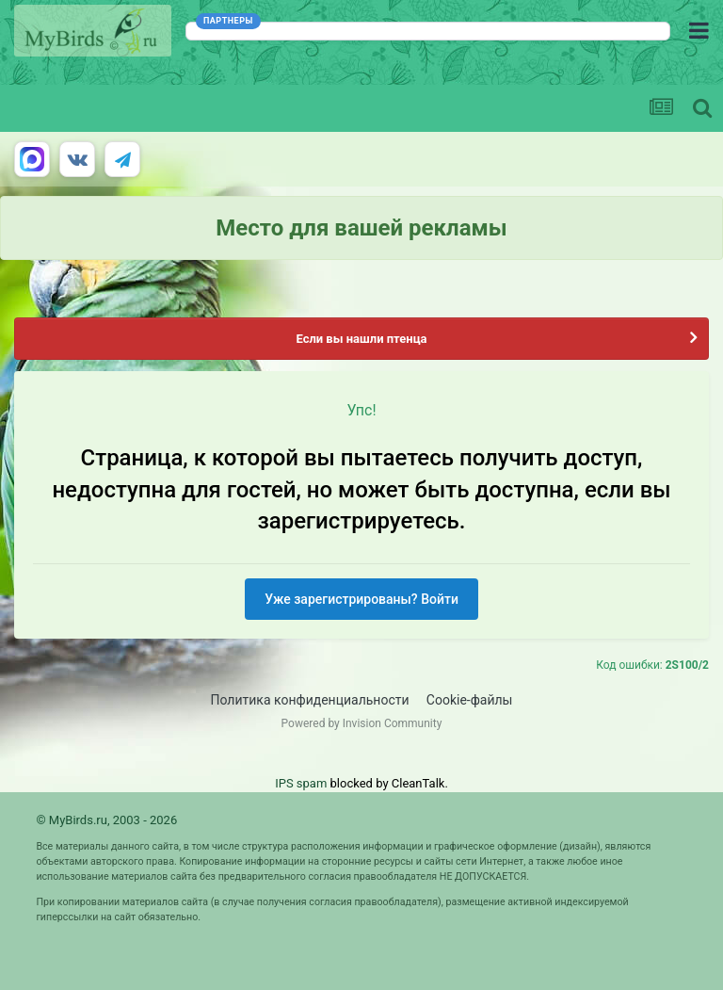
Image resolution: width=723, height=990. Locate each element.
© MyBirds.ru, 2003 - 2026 (106, 820)
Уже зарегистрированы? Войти (361, 599)
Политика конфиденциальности (310, 699)
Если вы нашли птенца (361, 339)
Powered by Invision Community (361, 723)
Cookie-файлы (469, 699)
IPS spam (301, 783)
